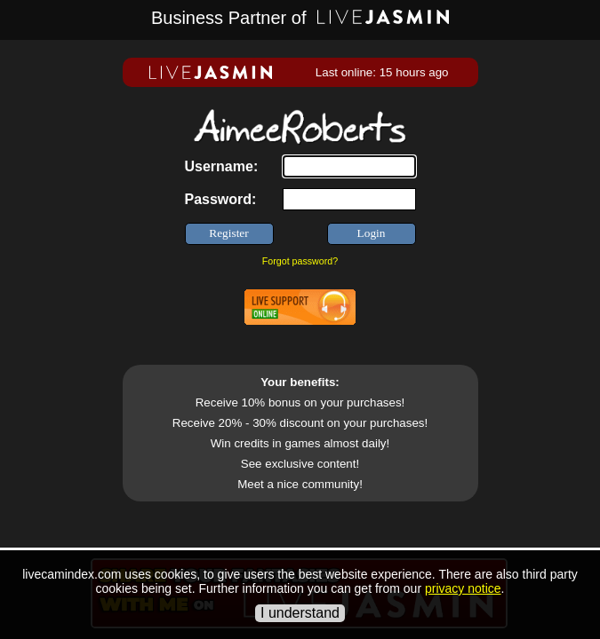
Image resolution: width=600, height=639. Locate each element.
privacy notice (463, 588)
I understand (300, 612)
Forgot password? (300, 261)
